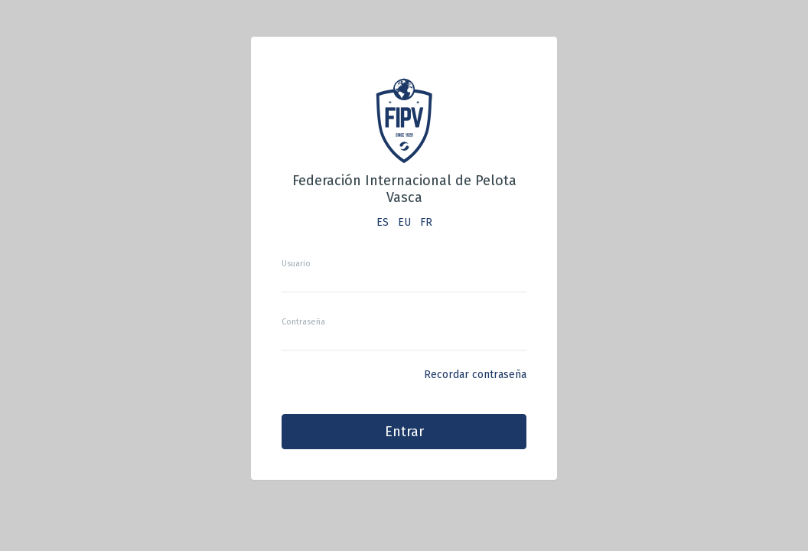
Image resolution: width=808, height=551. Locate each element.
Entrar (404, 431)
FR (426, 222)
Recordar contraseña (475, 374)
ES (382, 222)
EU (404, 222)
